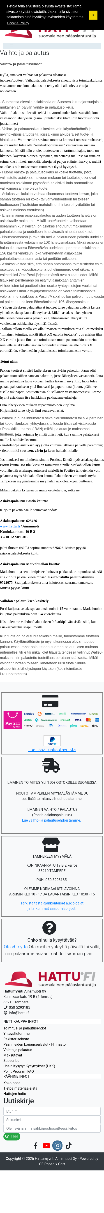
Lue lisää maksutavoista (52, 749)
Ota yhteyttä (16, 947)
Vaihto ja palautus (17, 1050)
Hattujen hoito (14, 1094)
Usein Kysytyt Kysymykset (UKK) (29, 1066)
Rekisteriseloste (16, 1039)
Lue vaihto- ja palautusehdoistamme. (52, 820)
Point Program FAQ (18, 1071)
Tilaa (11, 1136)
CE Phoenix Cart (52, 1164)
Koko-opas (12, 1083)
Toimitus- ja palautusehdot (24, 1028)
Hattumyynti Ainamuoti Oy (56, 1158)
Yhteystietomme (16, 1033)
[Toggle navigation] (10, 46)
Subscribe (11, 1061)
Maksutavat (12, 1055)
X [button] (93, 15)
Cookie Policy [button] (18, 23)
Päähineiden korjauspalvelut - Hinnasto (34, 1044)
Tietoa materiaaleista (20, 1088)
